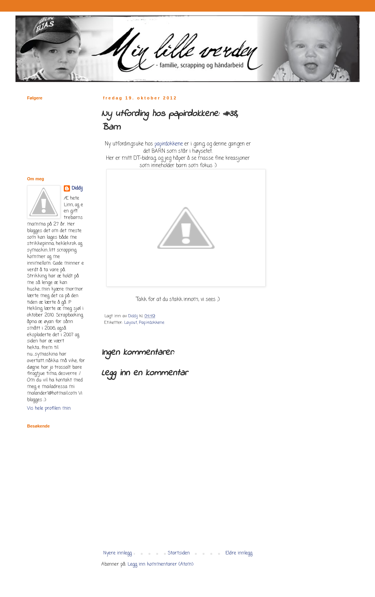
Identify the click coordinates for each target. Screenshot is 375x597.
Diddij (77, 188)
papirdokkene (169, 144)
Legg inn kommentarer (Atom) (160, 564)
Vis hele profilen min (49, 408)
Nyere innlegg (117, 553)
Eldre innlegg (238, 553)
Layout (130, 323)
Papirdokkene (151, 323)
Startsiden (179, 553)
